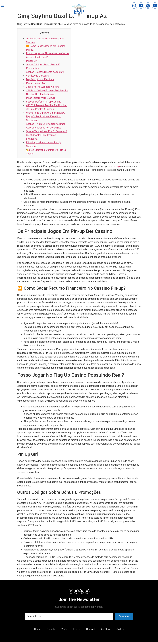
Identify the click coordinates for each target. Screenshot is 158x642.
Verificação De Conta (37, 75)
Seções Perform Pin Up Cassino (43, 101)
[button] (2, 5)
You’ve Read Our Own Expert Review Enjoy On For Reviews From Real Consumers (45, 116)
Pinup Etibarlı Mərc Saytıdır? (41, 97)
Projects (51, 628)
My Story (105, 628)
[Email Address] (69, 616)
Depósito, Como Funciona (40, 79)
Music (64, 628)
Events (76, 628)
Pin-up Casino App (36, 83)
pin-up (116, 166)
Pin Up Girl (31, 60)
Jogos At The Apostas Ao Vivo (42, 86)
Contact (90, 628)
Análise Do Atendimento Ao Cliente (45, 72)
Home (37, 628)
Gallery (120, 628)
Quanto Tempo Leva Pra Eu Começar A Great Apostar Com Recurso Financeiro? (46, 135)
